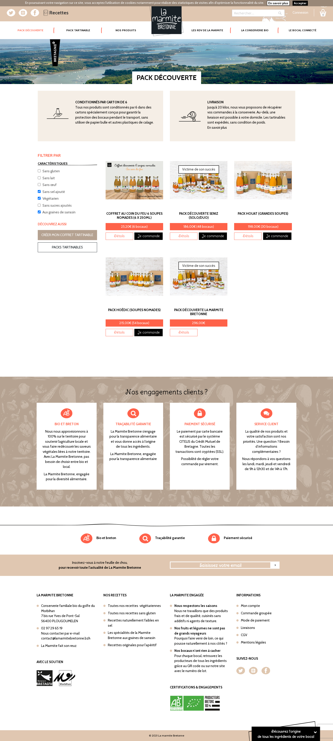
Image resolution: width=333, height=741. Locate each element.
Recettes (56, 13)
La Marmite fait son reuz (59, 646)
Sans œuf (49, 185)
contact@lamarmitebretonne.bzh (65, 638)
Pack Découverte (36, 27)
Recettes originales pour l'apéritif (132, 645)
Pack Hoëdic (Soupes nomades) (134, 310)
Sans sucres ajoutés (57, 205)
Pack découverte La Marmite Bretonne (198, 312)
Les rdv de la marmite (207, 30)
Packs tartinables (67, 247)
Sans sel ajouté (53, 192)
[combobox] (258, 13)
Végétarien (50, 199)
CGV (244, 635)
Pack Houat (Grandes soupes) (263, 214)
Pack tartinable (78, 30)
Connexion (300, 13)
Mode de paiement (255, 620)
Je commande (149, 236)
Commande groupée (256, 613)
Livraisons (248, 628)
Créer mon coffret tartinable (67, 235)
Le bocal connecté (302, 30)
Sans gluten (51, 171)
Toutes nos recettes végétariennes (134, 606)
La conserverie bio (255, 30)
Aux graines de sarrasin (58, 212)
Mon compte (250, 606)
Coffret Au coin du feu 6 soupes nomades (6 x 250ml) (134, 216)
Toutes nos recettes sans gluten (132, 613)
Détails (119, 236)
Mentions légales (253, 642)
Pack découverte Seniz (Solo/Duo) (198, 216)
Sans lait (48, 178)
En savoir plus (217, 128)
